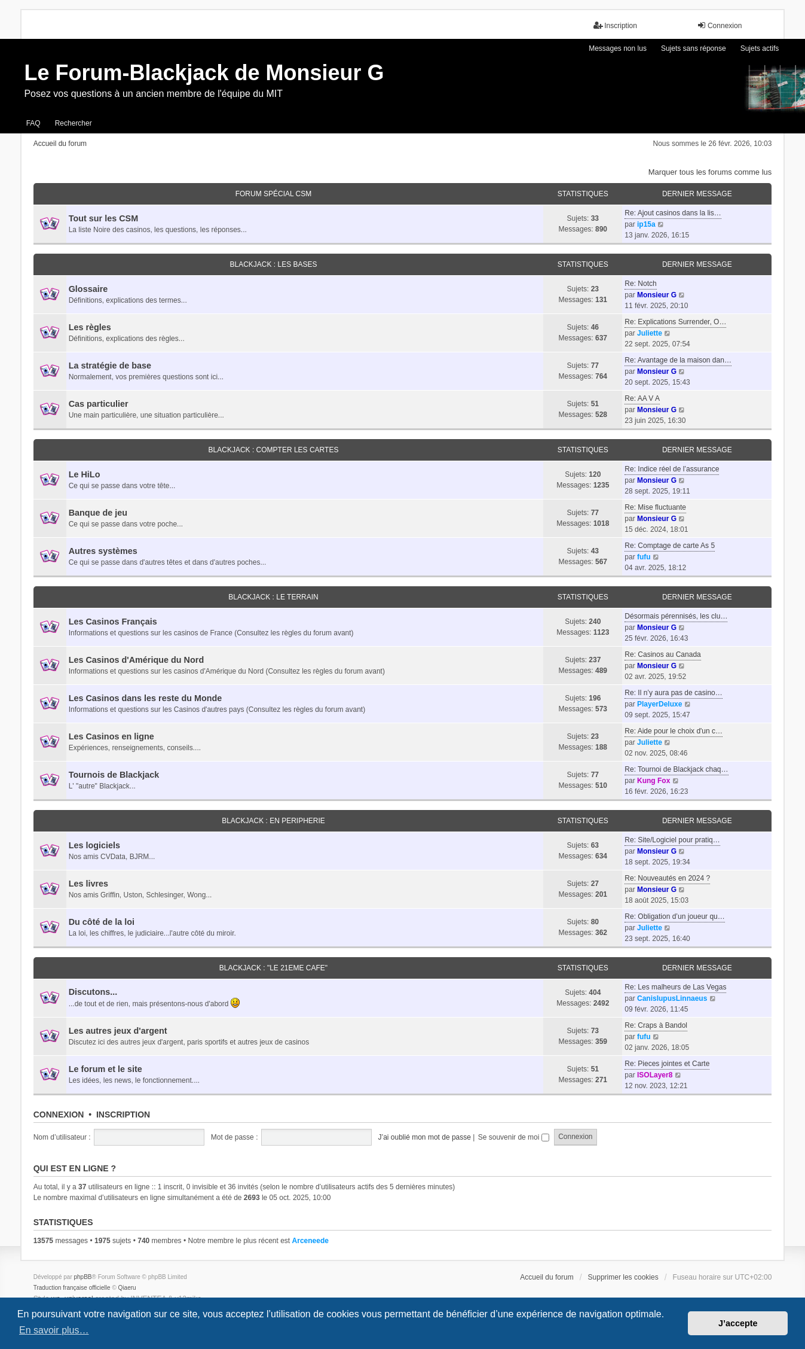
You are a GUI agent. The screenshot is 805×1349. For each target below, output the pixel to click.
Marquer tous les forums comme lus (710, 172)
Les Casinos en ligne (111, 736)
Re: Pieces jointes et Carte (667, 1063)
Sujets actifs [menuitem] (759, 48)
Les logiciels (94, 845)
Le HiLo (84, 474)
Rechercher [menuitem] (73, 123)
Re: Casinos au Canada (662, 654)
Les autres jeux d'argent (118, 1031)
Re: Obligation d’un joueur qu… (674, 916)
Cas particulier (98, 404)
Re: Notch (640, 283)
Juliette (649, 333)
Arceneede (310, 1241)
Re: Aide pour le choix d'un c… (674, 731)
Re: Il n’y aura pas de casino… (673, 693)
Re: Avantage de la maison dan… (678, 360)
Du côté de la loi (101, 922)
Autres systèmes (103, 551)
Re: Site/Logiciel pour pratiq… (672, 840)
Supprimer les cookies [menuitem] (623, 1277)
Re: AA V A (642, 398)
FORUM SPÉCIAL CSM (273, 194)
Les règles (90, 327)
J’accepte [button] (738, 1323)
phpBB (83, 1277)
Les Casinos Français (113, 621)
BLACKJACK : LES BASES (273, 264)
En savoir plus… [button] (54, 1330)
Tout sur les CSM (103, 218)
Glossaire (88, 289)
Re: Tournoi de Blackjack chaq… (676, 769)
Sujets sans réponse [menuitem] (693, 48)
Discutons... (93, 992)
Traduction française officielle (72, 1287)
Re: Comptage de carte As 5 (670, 545)
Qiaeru (127, 1287)
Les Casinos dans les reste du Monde (145, 698)
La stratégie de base (110, 365)
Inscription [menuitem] (615, 25)
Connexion (58, 1114)
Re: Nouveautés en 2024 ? (667, 878)
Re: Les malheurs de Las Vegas (675, 987)
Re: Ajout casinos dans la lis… (673, 213)
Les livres (88, 883)
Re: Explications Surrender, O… (675, 322)
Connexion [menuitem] (719, 25)
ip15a (646, 224)
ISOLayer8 (654, 1075)
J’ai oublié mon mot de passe (424, 1137)
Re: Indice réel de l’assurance (672, 469)
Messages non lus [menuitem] (618, 48)
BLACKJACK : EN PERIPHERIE (273, 821)
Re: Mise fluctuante (655, 507)
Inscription (123, 1114)
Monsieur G (657, 295)
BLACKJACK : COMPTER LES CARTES (274, 450)
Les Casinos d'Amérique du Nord (136, 660)
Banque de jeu (98, 512)
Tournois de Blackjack (114, 774)
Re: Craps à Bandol (656, 1025)
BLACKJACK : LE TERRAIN (273, 597)
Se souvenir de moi (513, 1137)
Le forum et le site (105, 1069)
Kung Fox (653, 780)
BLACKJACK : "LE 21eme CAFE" (273, 968)
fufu (644, 557)
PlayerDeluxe (659, 704)
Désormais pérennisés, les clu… (676, 616)
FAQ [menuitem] (33, 123)
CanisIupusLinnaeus (672, 998)
